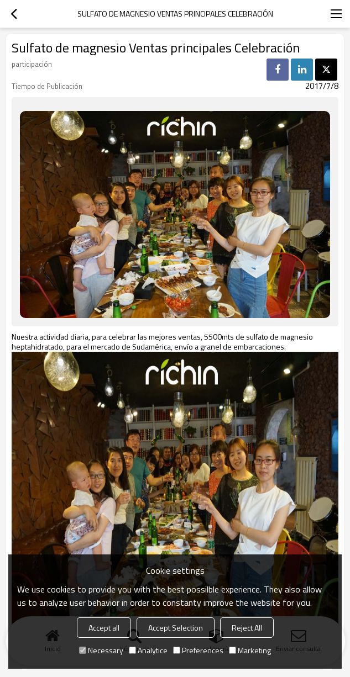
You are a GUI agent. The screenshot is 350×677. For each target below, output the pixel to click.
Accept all (103, 627)
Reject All (247, 627)
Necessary (101, 650)
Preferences (198, 650)
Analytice (148, 650)
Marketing (250, 650)
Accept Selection (175, 627)
